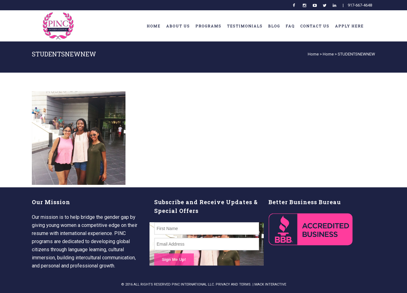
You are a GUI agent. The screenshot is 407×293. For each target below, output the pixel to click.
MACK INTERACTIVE (270, 284)
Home (313, 54)
